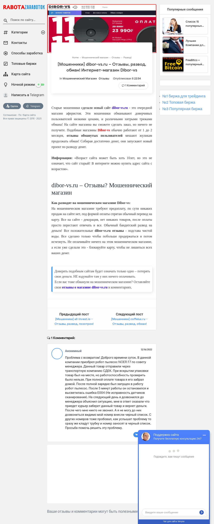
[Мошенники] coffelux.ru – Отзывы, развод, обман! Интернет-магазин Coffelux (129, 324)
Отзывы (104, 78)
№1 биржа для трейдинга (184, 96)
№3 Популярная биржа (182, 109)
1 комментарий (135, 85)
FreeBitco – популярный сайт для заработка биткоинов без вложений (195, 62)
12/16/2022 (146, 349)
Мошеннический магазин (80, 78)
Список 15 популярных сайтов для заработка (194, 24)
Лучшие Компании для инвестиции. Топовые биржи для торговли (195, 43)
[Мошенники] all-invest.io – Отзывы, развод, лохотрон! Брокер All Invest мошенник (74, 324)
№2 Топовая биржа (178, 102)
